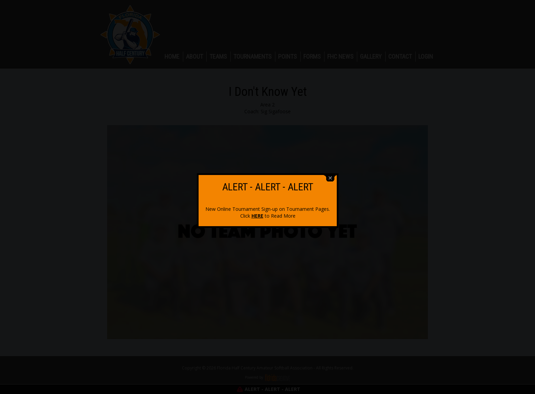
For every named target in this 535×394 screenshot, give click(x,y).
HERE (257, 212)
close (330, 174)
